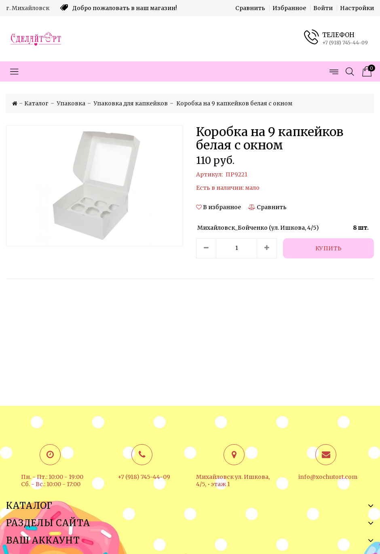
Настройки (357, 8)
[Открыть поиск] (350, 71)
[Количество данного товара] (236, 248)
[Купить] (328, 248)
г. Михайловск (27, 8)
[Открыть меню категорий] (14, 71)
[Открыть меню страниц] (333, 71)
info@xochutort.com (327, 477)
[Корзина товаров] (366, 71)
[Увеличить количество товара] (267, 248)
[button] (219, 207)
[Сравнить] (267, 207)
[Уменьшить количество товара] (206, 248)
